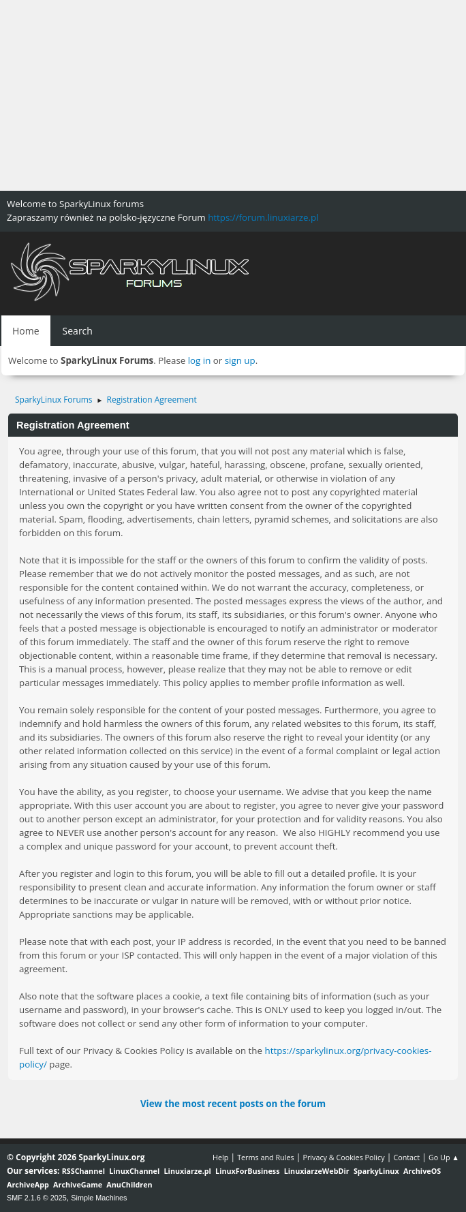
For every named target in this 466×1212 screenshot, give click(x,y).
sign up (240, 360)
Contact (406, 1157)
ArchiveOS (422, 1171)
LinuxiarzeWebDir (317, 1171)
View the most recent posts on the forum (233, 1104)
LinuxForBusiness (247, 1171)
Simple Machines (99, 1198)
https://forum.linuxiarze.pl (263, 217)
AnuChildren (129, 1184)
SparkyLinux (376, 1171)
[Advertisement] (233, 95)
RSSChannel (83, 1171)
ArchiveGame (77, 1184)
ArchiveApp (28, 1184)
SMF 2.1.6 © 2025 (37, 1198)
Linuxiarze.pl (187, 1171)
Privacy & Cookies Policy (343, 1157)
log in (199, 360)
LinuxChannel (134, 1171)
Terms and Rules (265, 1157)
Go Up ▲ (444, 1157)
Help (220, 1157)
